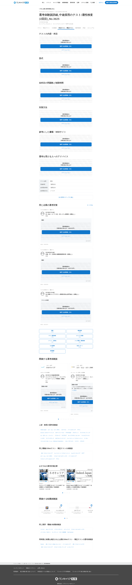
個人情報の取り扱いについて (28, 571)
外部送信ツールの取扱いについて (46, 571)
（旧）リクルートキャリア (46, 453)
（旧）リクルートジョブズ (78, 544)
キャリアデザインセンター (74, 435)
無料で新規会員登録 (111, 2)
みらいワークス (49, 529)
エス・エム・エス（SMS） (54, 429)
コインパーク (67, 529)
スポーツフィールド (59, 432)
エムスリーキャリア (75, 453)
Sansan (42, 544)
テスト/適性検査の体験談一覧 (37, 563)
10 (73, 419)
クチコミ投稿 (84, 2)
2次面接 (54, 28)
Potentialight (68, 432)
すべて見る (90, 205)
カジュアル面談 (92, 28)
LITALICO (82, 441)
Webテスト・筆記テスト (42, 28)
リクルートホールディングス (60, 456)
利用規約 (15, 571)
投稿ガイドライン (31, 568)
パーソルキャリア (72, 429)
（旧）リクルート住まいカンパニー (53, 544)
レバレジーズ (70, 547)
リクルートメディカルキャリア (47, 459)
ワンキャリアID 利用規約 (63, 571)
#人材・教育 (47, 489)
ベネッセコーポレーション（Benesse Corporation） (52, 441)
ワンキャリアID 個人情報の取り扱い (81, 571)
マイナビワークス (85, 435)
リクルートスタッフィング (60, 547)
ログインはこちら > (66, 50)
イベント (48, 2)
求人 (43, 2)
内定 (84, 28)
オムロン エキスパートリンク (47, 432)
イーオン (86, 438)
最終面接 (78, 28)
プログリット (76, 432)
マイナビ (42, 529)
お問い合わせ (41, 568)
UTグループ (57, 435)
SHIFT (83, 453)
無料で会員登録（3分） (66, 46)
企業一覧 (25, 563)
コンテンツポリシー (18, 568)
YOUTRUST (64, 435)
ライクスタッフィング (85, 432)
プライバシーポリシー (69, 583)
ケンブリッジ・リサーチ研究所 (59, 532)
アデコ (78, 429)
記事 (78, 2)
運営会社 (59, 583)
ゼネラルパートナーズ (60, 438)
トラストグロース (58, 529)
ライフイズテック (50, 438)
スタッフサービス (69, 441)
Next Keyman (70, 532)
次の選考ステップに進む (66, 197)
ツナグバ (77, 441)
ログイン (101, 2)
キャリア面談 (56, 2)
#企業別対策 (41, 489)
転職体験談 (65, 2)
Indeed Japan (43, 429)
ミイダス (42, 438)
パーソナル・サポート (45, 532)
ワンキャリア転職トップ (18, 563)
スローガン (63, 429)
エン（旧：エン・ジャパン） (47, 435)
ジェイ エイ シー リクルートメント (75, 438)
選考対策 (72, 2)
